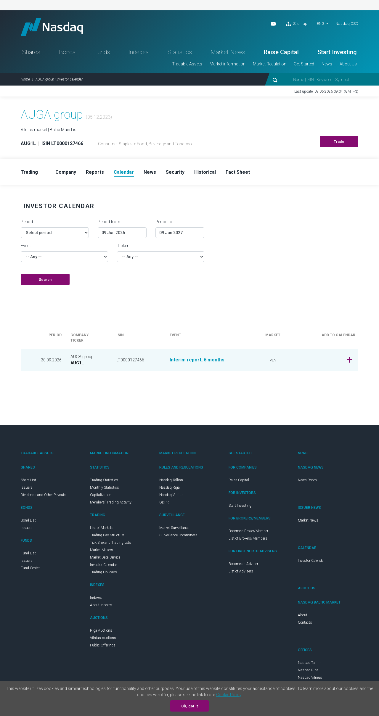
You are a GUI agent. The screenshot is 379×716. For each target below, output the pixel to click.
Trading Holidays (103, 572)
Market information (227, 64)
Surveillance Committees (178, 535)
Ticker (123, 245)
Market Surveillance (174, 528)
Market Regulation (269, 64)
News (327, 64)
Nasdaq (52, 27)
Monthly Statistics (104, 487)
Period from (109, 221)
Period (27, 221)
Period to (163, 221)
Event (26, 245)
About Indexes (101, 605)
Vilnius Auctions (103, 638)
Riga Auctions (101, 630)
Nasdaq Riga (169, 487)
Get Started (304, 64)
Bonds (67, 52)
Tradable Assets (187, 64)
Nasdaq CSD (346, 23)
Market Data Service (105, 557)
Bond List (28, 520)
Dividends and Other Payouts (43, 495)
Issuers (27, 487)
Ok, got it (189, 706)
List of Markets (101, 528)
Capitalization (100, 495)
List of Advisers (241, 571)
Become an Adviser (243, 564)
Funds (102, 52)
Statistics (180, 52)
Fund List (28, 553)
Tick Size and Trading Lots (110, 542)
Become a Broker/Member (248, 531)
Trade (339, 142)
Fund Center (30, 568)
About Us (348, 64)
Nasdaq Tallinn (171, 480)
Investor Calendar (103, 565)
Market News (228, 52)
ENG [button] (320, 23)
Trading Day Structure (107, 535)
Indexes (139, 52)
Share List (28, 480)
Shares (31, 52)
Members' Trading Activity (110, 502)
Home (25, 79)
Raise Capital (281, 52)
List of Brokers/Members (248, 538)
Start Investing (337, 52)
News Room (307, 480)
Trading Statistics (104, 480)
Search (45, 280)
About (302, 615)
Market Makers (101, 550)
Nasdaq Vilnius (171, 495)
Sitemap (296, 24)
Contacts (305, 622)
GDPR (164, 502)
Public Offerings (102, 645)
